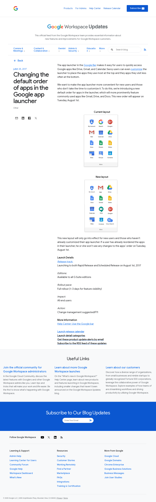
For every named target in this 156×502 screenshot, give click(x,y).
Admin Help (15, 456)
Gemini (62, 49)
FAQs (59, 477)
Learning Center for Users (23, 460)
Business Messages (114, 473)
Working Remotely (66, 464)
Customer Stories (66, 460)
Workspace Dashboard (21, 473)
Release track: (65, 261)
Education (91, 49)
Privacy (59, 498)
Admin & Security (73, 49)
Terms (65, 498)
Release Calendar (112, 8)
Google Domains (112, 460)
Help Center (95, 8)
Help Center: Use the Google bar (75, 323)
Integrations (63, 481)
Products (68, 8)
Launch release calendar (70, 331)
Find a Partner (64, 469)
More (102, 49)
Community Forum (19, 464)
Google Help (16, 469)
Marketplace (63, 473)
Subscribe (137, 8)
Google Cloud (111, 456)
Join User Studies (113, 477)
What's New (16, 477)
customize (136, 69)
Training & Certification (68, 486)
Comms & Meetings (19, 49)
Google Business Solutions (117, 469)
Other (15, 108)
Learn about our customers (123, 367)
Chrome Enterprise (114, 464)
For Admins (80, 8)
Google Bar (90, 65)
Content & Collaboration (41, 49)
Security (61, 456)
